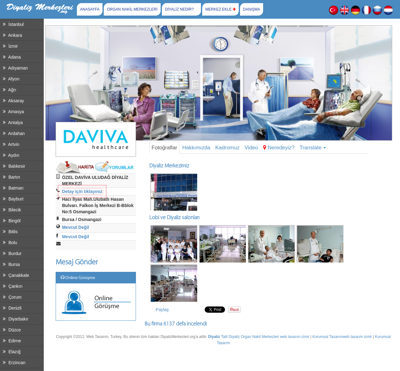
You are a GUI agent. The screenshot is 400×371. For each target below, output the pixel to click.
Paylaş (162, 309)
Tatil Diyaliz (230, 337)
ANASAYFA (89, 9)
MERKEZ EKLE (220, 9)
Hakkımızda (196, 148)
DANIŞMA (251, 9)
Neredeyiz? (279, 148)
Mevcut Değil (75, 227)
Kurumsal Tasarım (327, 337)
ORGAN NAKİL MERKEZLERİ (132, 9)
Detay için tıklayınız (82, 191)
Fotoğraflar (164, 148)
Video (251, 148)
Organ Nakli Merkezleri (260, 337)
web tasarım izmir (294, 337)
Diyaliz (214, 337)
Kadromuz (227, 148)
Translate (312, 148)
